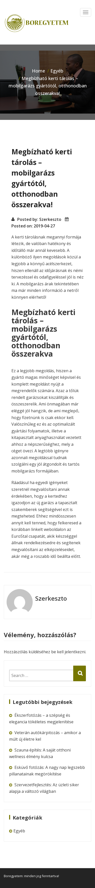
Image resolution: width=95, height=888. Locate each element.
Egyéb (56, 71)
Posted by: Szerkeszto (39, 219)
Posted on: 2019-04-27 (33, 226)
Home (38, 71)
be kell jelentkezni (68, 652)
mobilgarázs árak (36, 284)
